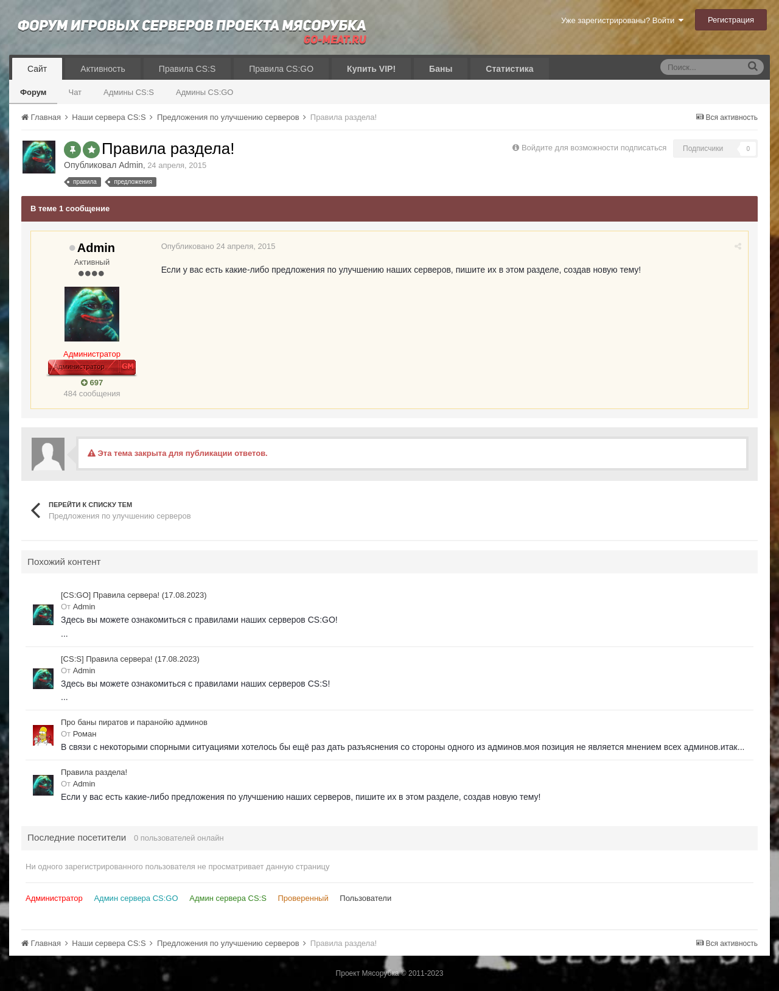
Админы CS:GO (205, 92)
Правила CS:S (187, 69)
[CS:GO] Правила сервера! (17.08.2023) (133, 595)
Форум (33, 92)
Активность (102, 69)
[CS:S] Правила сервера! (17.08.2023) (130, 659)
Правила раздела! (94, 772)
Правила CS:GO (281, 69)
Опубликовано (219, 246)
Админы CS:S (128, 92)
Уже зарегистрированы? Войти (622, 20)
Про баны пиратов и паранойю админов (134, 722)
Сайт (37, 69)
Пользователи (365, 898)
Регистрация (731, 19)
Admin (131, 165)
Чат (75, 92)
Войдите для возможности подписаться (594, 147)
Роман (85, 733)
